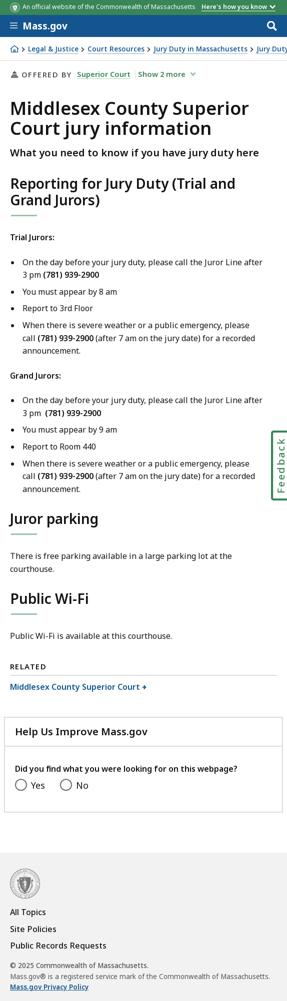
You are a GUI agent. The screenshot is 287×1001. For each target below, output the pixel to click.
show (163, 74)
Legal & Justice (53, 49)
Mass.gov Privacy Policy (49, 987)
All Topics (28, 912)
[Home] (14, 48)
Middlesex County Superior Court (75, 686)
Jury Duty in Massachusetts (201, 49)
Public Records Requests (58, 945)
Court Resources (116, 49)
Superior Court (103, 74)
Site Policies (33, 929)
